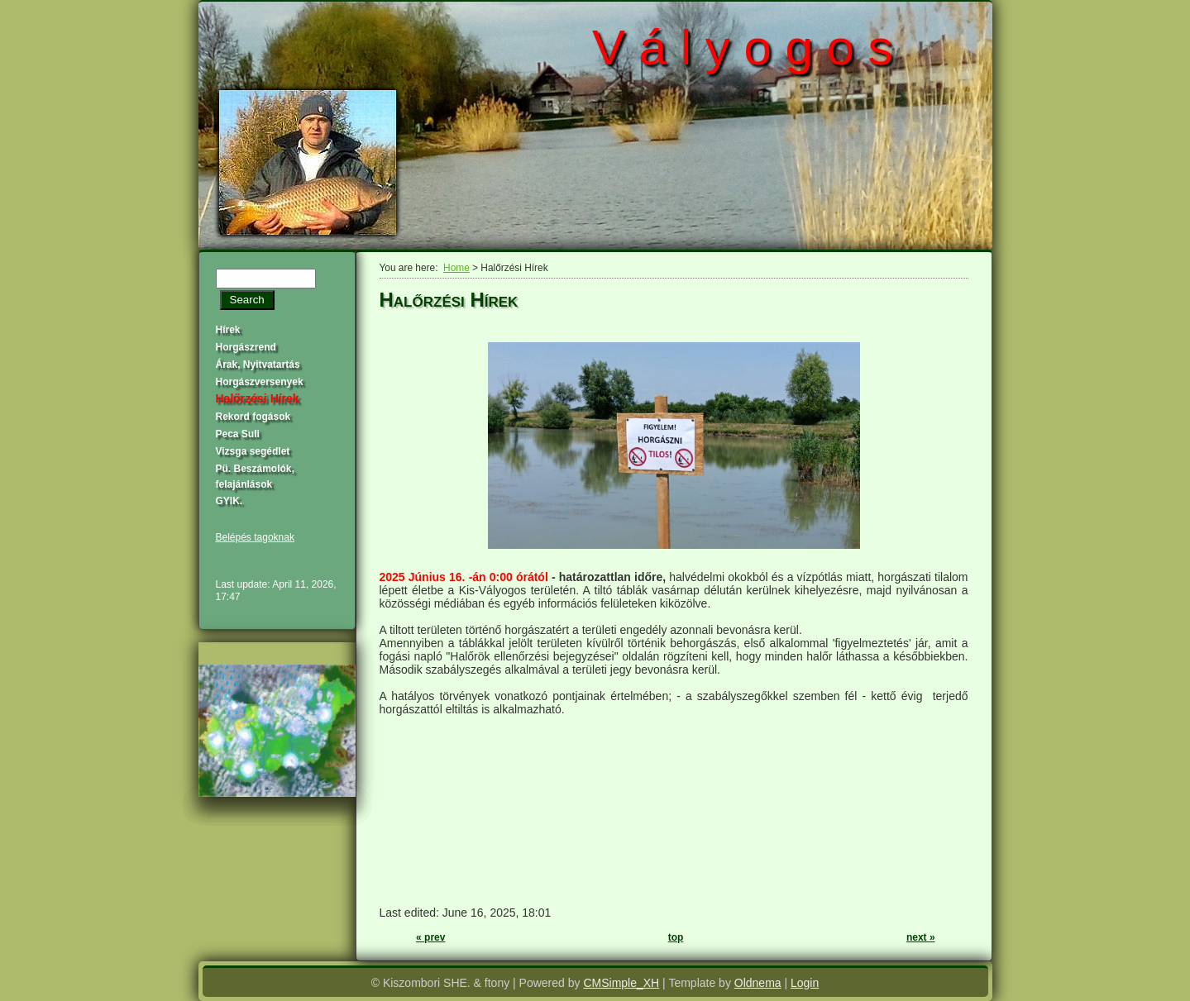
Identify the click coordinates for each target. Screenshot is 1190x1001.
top (676, 937)
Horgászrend (246, 347)
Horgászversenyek (259, 382)
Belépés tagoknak (255, 537)
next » (920, 937)
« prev (430, 937)
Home (456, 268)
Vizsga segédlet (253, 451)
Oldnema (757, 982)
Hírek (228, 330)
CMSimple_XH (621, 982)
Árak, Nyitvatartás (258, 364)
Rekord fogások (253, 416)
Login (805, 982)
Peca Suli (238, 434)
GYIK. (229, 501)
